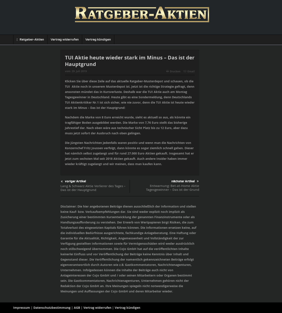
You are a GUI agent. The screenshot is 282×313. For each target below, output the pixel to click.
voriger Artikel (73, 181)
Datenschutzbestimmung (51, 308)
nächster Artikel (185, 181)
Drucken (173, 71)
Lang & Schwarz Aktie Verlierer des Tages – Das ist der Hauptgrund (93, 188)
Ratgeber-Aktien (30, 39)
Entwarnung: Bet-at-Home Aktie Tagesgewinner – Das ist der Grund (172, 188)
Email (189, 71)
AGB (77, 308)
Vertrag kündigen (98, 39)
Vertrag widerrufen (65, 39)
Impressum (21, 308)
